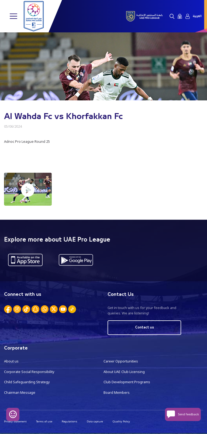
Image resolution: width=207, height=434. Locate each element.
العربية (197, 16)
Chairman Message (19, 392)
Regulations (69, 421)
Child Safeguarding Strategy (27, 382)
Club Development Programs (127, 382)
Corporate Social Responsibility (29, 371)
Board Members (117, 392)
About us (11, 361)
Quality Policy (121, 421)
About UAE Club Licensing (124, 371)
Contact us (144, 327)
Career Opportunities (121, 361)
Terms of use (44, 421)
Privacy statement (15, 421)
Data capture (95, 421)
